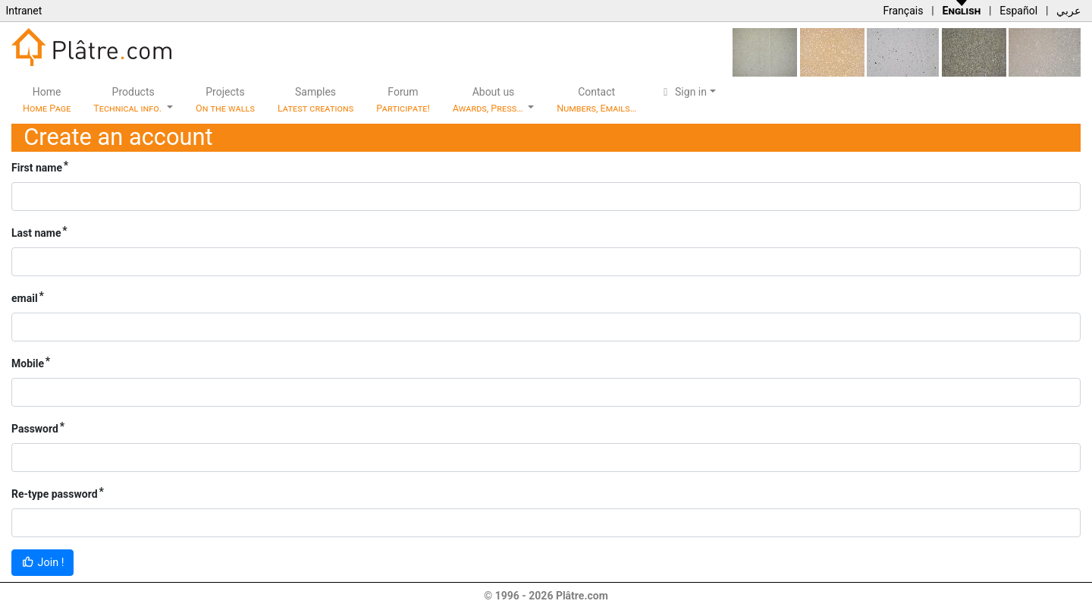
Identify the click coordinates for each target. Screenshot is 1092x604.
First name (36, 168)
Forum (403, 100)
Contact (596, 100)
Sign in (683, 92)
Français (903, 11)
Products (128, 100)
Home (47, 100)
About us (489, 100)
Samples (315, 100)
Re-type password (54, 494)
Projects (225, 100)
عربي (1068, 11)
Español (1018, 11)
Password (34, 429)
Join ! (42, 562)
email (24, 298)
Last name (36, 233)
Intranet (23, 11)
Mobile (27, 363)
